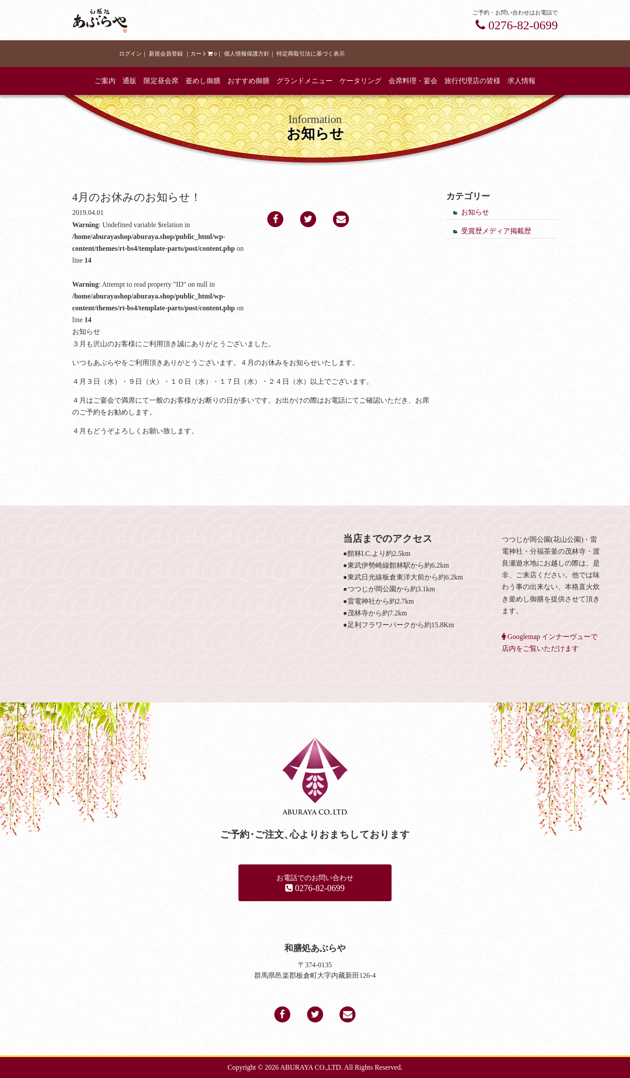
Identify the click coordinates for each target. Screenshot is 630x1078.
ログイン (130, 54)
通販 (129, 80)
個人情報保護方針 (247, 54)
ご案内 (105, 80)
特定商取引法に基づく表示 (310, 54)
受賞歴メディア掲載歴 (496, 231)
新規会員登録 (166, 54)
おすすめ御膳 (249, 80)
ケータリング (361, 80)
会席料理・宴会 (413, 80)
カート (203, 54)
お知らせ (475, 212)
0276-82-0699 (517, 25)
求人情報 (522, 80)
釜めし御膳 (203, 80)
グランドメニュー (304, 80)
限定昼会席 (161, 80)
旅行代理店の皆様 (472, 80)
